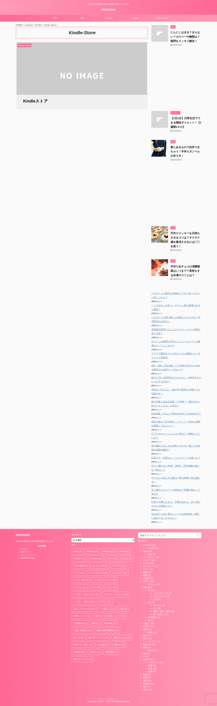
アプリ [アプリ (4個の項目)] (79, 573)
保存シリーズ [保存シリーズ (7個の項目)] (116, 616)
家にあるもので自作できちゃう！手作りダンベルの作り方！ (185, 151)
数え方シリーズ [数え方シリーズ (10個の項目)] (98, 637)
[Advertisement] (176, 80)
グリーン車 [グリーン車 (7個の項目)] (81, 580)
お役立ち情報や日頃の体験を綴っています (35, 541)
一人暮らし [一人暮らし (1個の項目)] (107, 609)
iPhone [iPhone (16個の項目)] (92, 551)
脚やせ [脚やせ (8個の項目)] (119, 644)
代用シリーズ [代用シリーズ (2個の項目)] (82, 616)
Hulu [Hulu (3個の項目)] (77, 551)
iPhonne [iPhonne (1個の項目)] (108, 551)
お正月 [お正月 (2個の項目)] (127, 558)
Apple (135, 18)
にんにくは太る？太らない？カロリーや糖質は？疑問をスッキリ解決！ (185, 36)
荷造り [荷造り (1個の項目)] (95, 652)
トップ (29, 18)
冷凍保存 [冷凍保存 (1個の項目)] (80, 623)
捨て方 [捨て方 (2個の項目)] (79, 637)
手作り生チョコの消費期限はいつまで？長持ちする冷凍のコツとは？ (185, 271)
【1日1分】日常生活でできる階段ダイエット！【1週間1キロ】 (185, 122)
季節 (82, 18)
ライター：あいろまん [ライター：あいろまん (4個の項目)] (86, 594)
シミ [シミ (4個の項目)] (97, 580)
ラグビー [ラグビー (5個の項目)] (105, 601)
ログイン (25, 549)
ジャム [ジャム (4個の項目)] (111, 580)
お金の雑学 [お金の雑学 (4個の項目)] (81, 565)
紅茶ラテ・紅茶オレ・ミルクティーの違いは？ (175, 457)
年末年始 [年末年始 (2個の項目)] (110, 623)
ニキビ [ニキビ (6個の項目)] (96, 587)
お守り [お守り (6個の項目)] (112, 558)
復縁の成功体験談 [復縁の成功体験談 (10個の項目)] (107, 630)
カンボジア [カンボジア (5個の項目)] (119, 573)
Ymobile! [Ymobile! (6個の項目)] (96, 558)
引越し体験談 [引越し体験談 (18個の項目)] (82, 630)
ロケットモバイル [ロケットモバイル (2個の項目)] (84, 609)
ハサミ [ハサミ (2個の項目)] (111, 587)
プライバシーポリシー (108, 699)
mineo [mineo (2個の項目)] (124, 551)
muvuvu (109, 9)
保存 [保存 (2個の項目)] (99, 616)
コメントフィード (29, 555)
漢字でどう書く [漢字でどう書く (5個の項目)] (83, 644)
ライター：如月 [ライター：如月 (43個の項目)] (83, 601)
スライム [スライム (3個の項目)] (80, 587)
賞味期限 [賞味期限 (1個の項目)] (111, 652)
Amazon (109, 18)
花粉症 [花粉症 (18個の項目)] (79, 652)
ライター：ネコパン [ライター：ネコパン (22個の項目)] (116, 594)
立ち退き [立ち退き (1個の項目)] (103, 644)
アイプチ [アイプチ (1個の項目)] (118, 565)
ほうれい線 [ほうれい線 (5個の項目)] (100, 565)
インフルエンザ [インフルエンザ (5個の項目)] (98, 573)
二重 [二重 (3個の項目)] (122, 609)
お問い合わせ (162, 18)
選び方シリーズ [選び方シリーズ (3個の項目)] (83, 659)
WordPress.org (27, 558)
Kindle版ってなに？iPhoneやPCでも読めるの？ (176, 413)
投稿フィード (27, 552)
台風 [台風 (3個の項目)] (94, 623)
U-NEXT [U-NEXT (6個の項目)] (79, 558)
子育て (55, 18)
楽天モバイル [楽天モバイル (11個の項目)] (122, 637)
